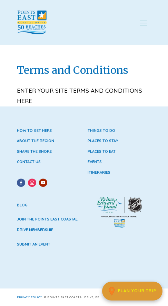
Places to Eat (102, 151)
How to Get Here (34, 130)
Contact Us (29, 161)
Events (95, 161)
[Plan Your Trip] (132, 291)
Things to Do (101, 130)
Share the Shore (34, 151)
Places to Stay (103, 140)
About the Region (35, 140)
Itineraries (99, 172)
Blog (22, 205)
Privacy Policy (29, 297)
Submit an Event (33, 244)
